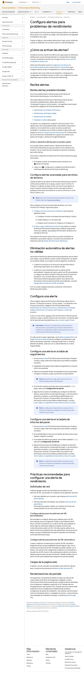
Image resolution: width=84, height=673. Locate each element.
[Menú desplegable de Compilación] (28, 2)
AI (35, 12)
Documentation (9, 8)
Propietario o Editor (62, 310)
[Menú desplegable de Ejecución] (40, 2)
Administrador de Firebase (42, 117)
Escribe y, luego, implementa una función (47, 226)
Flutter (72, 320)
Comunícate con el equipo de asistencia (73, 652)
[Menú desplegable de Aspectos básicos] (31, 12)
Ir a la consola (76, 2)
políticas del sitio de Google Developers (68, 606)
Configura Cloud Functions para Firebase (47, 211)
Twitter (48, 660)
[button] (10, 17)
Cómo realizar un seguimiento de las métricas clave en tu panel (54, 403)
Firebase (32, 17)
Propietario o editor (40, 120)
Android (61, 320)
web (56, 320)
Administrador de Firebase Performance (47, 110)
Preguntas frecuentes (71, 665)
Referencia (71, 12)
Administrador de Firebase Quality (45, 113)
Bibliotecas (30, 663)
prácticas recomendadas (61, 67)
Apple (67, 320)
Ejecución (35, 2)
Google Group (69, 659)
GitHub (29, 666)
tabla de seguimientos (67, 337)
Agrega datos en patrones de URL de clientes (49, 283)
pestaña (43, 358)
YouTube (48, 663)
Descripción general (8, 12)
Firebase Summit (50, 657)
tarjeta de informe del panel (39, 339)
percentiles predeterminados (39, 67)
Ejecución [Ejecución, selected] (59, 12)
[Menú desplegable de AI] (38, 12)
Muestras (29, 660)
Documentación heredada (72, 668)
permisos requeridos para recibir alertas (51, 132)
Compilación (22, 2)
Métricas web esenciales (62, 568)
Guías (28, 654)
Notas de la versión (70, 662)
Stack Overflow (69, 656)
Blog (67, 2)
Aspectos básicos (23, 12)
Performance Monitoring (29, 8)
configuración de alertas (60, 65)
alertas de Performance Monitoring (55, 241)
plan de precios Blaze (54, 200)
